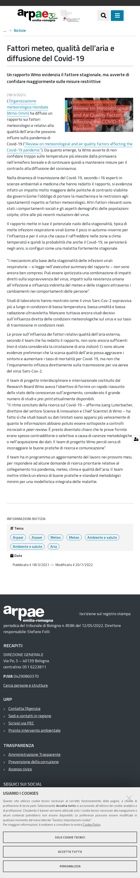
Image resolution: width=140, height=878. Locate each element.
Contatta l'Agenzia (24, 708)
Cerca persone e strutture (25, 685)
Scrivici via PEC (21, 723)
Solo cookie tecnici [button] (70, 837)
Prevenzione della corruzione (33, 762)
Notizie (20, 30)
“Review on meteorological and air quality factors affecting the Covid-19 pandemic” (69, 147)
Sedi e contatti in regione (29, 716)
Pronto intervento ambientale (34, 730)
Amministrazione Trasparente (34, 754)
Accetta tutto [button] (70, 851)
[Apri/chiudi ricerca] (103, 15)
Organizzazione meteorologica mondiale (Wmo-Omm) (27, 107)
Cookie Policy (91, 824)
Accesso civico (20, 769)
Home (4, 30)
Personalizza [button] (70, 866)
